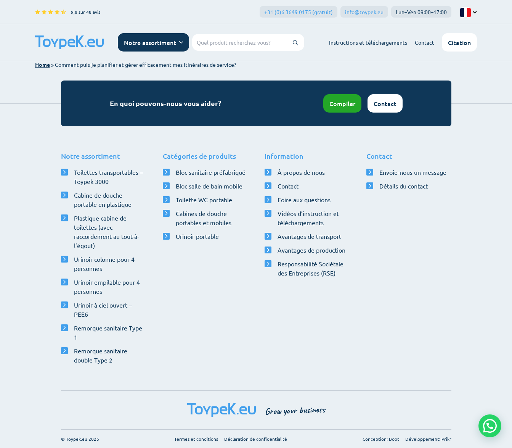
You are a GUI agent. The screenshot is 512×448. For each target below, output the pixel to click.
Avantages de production (311, 250)
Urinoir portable (197, 236)
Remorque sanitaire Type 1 (108, 332)
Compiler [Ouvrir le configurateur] (342, 103)
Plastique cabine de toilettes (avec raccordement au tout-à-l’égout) (106, 231)
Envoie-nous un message (412, 172)
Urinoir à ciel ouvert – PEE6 (103, 309)
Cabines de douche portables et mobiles (203, 217)
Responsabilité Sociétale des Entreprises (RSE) (310, 268)
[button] (489, 425)
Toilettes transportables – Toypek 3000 (108, 176)
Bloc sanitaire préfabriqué (211, 172)
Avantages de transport (309, 236)
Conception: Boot (381, 439)
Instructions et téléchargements (368, 42)
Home (42, 64)
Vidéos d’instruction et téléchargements (308, 217)
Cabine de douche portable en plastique (103, 199)
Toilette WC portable (204, 199)
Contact (424, 42)
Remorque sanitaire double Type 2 (100, 355)
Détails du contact (403, 186)
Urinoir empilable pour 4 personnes (107, 286)
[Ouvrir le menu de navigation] (153, 42)
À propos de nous (301, 172)
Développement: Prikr (428, 439)
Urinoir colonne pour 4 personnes (104, 263)
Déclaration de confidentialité (255, 439)
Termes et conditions (196, 439)
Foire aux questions (304, 199)
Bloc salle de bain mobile (209, 186)
